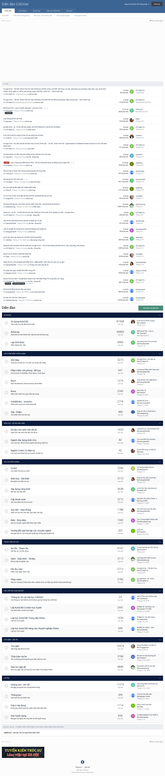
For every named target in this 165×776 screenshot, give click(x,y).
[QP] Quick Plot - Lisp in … (146, 331)
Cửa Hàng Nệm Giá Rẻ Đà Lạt (147, 684)
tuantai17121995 (145, 609)
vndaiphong (144, 413)
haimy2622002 (11, 223)
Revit (14, 381)
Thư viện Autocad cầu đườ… (147, 509)
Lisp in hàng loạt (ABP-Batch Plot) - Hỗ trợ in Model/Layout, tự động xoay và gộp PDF (40, 163)
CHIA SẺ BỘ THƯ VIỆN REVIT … (147, 380)
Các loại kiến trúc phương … (147, 439)
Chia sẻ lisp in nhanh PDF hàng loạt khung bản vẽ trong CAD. (24, 171)
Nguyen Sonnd (11, 273)
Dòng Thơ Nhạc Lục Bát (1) (146, 645)
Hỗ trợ (6, 678)
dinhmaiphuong (145, 521)
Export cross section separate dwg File (17, 254)
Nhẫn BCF (139, 237)
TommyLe (9, 174)
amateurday (140, 171)
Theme (78, 767)
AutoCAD (5, 15)
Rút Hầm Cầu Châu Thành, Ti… (147, 498)
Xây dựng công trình (37, 240)
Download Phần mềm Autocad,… (148, 369)
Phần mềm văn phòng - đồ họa (27, 370)
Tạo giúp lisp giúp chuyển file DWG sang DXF (19, 270)
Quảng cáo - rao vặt (21, 684)
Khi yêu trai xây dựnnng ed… (147, 656)
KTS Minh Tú (10, 94)
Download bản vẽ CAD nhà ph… (148, 547)
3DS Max (31, 149)
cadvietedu (144, 598)
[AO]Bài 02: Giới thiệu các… (146, 607)
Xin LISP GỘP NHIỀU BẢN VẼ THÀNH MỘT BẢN (19, 187)
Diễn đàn (8, 11)
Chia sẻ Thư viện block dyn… (147, 478)
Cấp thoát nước (19, 499)
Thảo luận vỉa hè (20, 656)
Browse (70, 11)
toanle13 (143, 532)
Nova (14, 391)
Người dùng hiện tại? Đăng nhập (137, 4)
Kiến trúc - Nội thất (21, 478)
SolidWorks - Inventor (22, 401)
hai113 (142, 686)
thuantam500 (140, 179)
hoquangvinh (10, 292)
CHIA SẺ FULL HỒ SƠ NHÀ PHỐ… (148, 429)
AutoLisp (36, 11)
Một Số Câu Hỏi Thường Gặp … (147, 596)
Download (22, 11)
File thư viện (33, 94)
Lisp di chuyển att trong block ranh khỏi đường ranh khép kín (24, 229)
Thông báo (17, 695)
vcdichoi (9, 138)
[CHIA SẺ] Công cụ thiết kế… (147, 450)
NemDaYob (144, 470)
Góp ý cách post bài (144, 704)
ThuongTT (9, 111)
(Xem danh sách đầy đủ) (54, 727)
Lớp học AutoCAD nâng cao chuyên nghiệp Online (36, 628)
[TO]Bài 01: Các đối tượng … (146, 617)
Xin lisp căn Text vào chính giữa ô (15, 297)
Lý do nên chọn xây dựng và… (147, 488)
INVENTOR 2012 (142, 401)
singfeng (9, 165)
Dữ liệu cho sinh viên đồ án (39, 265)
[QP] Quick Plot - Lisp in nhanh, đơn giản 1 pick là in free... (23, 108)
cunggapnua (144, 647)
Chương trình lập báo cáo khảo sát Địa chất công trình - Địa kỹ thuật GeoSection (31, 204)
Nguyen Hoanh (145, 696)
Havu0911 (9, 157)
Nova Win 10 (141, 390)
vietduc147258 (141, 271)
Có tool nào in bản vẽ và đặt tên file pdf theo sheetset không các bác (27, 196)
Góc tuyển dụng (19, 715)
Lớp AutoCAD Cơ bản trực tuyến (27, 607)
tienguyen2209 (11, 232)
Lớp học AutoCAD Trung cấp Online (29, 618)
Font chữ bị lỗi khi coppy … (146, 321)
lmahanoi (143, 658)
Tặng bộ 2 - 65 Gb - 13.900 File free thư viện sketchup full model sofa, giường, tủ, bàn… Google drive (38, 212)
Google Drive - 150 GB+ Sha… (147, 568)
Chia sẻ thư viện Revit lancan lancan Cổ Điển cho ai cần (22, 221)
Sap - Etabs (17, 412)
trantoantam (144, 717)
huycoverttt (144, 501)
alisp (141, 707)
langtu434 (9, 198)
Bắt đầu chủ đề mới (150, 308)
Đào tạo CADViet (53, 11)
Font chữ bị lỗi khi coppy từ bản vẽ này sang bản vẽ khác (23, 135)
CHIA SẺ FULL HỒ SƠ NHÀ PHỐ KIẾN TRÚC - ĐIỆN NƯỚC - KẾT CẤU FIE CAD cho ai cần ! (34, 262)
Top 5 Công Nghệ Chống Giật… (148, 519)
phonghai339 (144, 441)
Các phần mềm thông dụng (15, 354)
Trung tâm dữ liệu (80, 15)
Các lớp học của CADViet (14, 591)
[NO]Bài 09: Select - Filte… (146, 627)
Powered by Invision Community (82, 772)
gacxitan (9, 121)
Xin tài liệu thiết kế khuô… (146, 467)
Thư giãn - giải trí (11, 640)
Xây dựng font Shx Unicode (13, 179)
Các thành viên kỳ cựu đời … (146, 666)
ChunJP (8, 190)
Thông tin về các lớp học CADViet (28, 597)
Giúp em (140, 530)
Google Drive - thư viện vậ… (146, 359)
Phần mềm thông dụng (21, 15)
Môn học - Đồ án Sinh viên (43, 15)
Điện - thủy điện (19, 520)
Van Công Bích (145, 403)
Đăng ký (157, 4)
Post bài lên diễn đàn (144, 694)
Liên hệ (87, 767)
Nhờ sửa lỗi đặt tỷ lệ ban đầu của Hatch (17, 289)
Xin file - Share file (32, 157)
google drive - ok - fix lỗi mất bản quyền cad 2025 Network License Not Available (31, 127)
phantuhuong (10, 207)
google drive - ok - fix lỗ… (146, 579)
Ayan (7, 256)
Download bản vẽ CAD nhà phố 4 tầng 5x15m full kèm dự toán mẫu (27, 154)
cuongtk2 (9, 182)
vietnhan (9, 240)
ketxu (138, 119)
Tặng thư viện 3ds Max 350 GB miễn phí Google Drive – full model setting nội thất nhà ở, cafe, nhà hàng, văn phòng (43, 245)
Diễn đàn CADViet (15, 4)
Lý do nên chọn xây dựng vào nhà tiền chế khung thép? (22, 237)
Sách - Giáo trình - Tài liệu (24, 558)
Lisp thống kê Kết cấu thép (12, 119)
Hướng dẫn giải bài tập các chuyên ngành (32, 530)
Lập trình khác (35, 182)
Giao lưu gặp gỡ (19, 667)
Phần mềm (31, 130)
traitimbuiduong (11, 300)
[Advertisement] (82, 42)
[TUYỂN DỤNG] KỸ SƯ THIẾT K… (148, 715)
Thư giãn (16, 646)
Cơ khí (15, 468)
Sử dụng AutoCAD (31, 138)
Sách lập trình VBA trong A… (147, 558)
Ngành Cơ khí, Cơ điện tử (24, 450)
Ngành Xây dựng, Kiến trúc (25, 440)
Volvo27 (142, 393)
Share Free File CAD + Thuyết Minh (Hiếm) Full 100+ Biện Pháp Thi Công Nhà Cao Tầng (33, 279)
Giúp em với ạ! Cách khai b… (147, 411)
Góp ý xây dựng (19, 705)
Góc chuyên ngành (63, 15)
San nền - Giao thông (22, 510)
